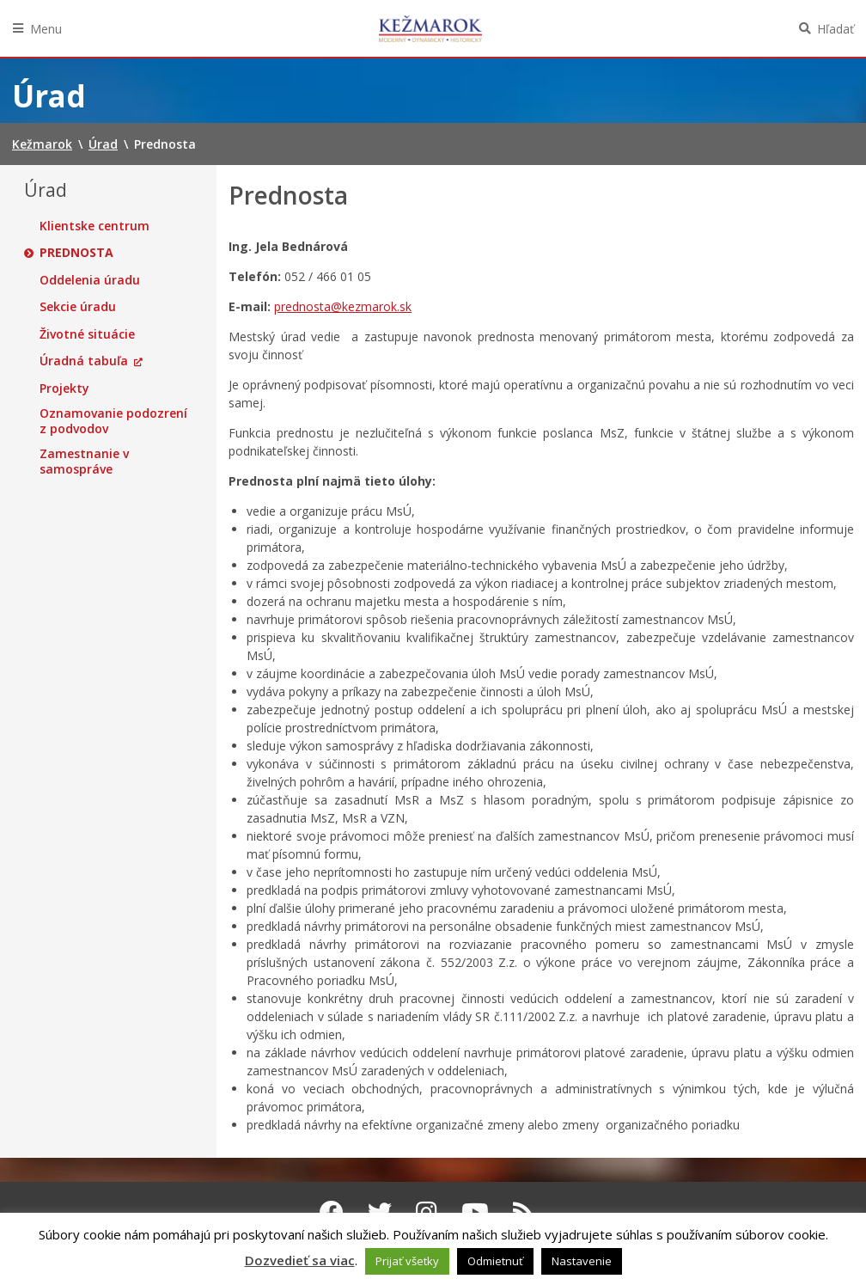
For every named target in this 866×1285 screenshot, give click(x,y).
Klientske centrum (94, 226)
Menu (46, 29)
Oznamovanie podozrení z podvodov (113, 421)
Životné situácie (87, 334)
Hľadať (835, 29)
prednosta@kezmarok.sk (343, 306)
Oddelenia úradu (90, 280)
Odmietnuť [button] (495, 1261)
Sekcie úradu (78, 307)
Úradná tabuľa (84, 361)
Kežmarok (430, 28)
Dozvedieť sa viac (300, 1260)
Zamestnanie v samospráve (84, 461)
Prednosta (76, 252)
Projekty (64, 388)
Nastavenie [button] (582, 1261)
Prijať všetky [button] (407, 1261)
